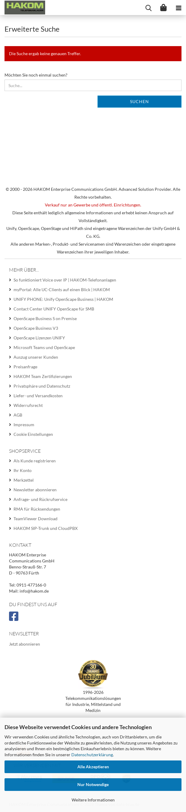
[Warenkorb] (163, 7)
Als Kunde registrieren (35, 460)
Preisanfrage (25, 366)
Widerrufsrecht (28, 405)
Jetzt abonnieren (24, 644)
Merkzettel (24, 480)
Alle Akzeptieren (93, 766)
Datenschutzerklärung (92, 754)
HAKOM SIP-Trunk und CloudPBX (46, 528)
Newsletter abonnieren (35, 489)
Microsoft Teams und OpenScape (44, 347)
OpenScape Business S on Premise (45, 318)
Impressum (24, 424)
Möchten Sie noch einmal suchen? (36, 74)
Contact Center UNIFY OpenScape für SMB (54, 308)
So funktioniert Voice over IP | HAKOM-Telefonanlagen (65, 279)
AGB (18, 414)
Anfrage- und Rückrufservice (40, 499)
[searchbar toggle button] (148, 7)
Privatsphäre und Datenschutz (42, 386)
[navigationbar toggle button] (178, 7)
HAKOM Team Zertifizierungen (43, 376)
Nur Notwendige (93, 784)
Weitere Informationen (93, 799)
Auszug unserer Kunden (36, 357)
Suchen (139, 101)
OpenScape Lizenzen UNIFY (39, 337)
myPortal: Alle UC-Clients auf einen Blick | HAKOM (62, 289)
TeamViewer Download (35, 518)
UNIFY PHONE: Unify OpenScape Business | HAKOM (63, 299)
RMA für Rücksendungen (37, 508)
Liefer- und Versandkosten (38, 395)
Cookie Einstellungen (33, 434)
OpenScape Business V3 (36, 328)
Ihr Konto (23, 470)
